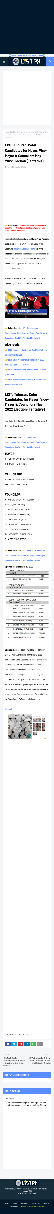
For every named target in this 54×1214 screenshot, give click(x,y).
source (8, 709)
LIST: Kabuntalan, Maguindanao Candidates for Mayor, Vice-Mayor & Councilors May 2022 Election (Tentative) (26, 442)
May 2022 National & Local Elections (22, 132)
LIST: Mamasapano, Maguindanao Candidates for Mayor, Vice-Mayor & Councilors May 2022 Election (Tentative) (26, 333)
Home (7, 132)
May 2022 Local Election (24, 248)
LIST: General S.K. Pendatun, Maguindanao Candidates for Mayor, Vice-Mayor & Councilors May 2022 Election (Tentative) (26, 555)
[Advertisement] (27, 27)
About (15, 1204)
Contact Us (36, 1204)
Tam (8, 167)
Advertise (24, 1204)
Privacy (46, 1204)
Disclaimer (14, 1207)
